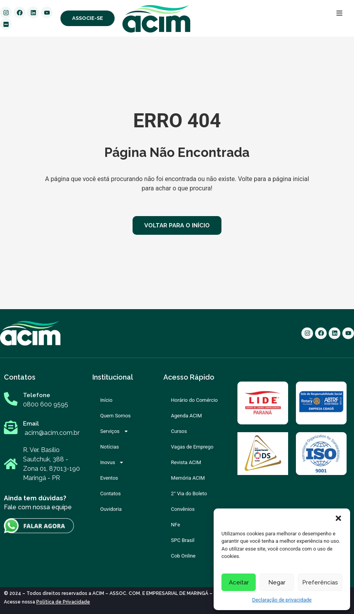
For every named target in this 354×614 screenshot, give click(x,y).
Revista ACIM (186, 462)
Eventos (109, 478)
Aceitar (239, 582)
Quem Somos (115, 416)
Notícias (109, 447)
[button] (338, 518)
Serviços (114, 431)
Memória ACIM (188, 478)
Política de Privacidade (63, 602)
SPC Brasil (183, 540)
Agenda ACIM (186, 416)
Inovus (112, 462)
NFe (175, 525)
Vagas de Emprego (192, 447)
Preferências (320, 582)
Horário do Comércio (194, 400)
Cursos (179, 431)
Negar (276, 582)
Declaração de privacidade (282, 600)
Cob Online (183, 556)
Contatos (110, 493)
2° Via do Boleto (189, 493)
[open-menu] (339, 14)
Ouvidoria (111, 509)
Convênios (183, 509)
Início (106, 400)
